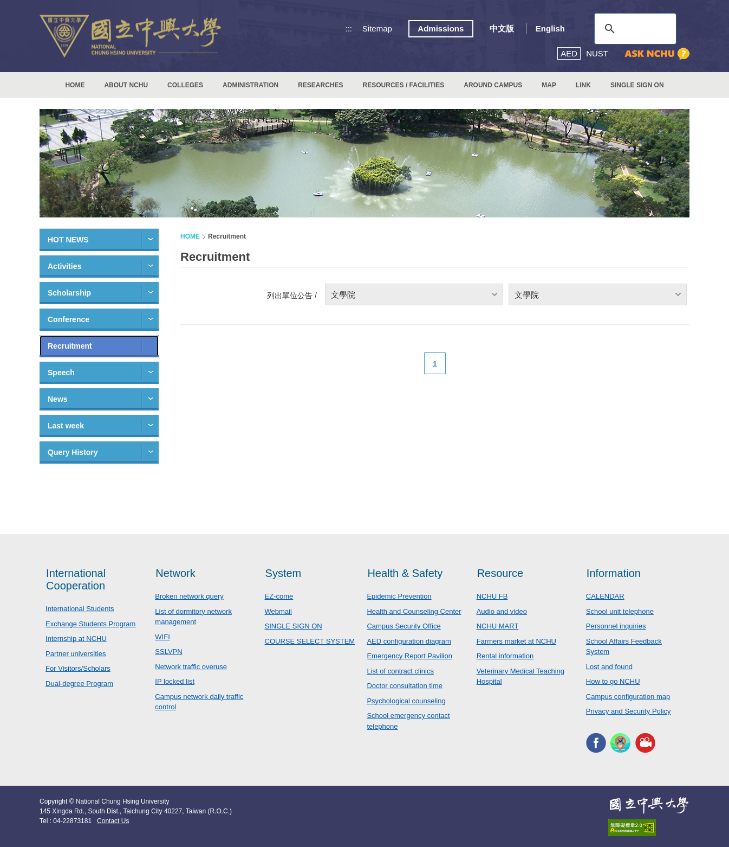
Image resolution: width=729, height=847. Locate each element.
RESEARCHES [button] (320, 85)
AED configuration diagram (409, 641)
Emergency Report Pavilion (409, 656)
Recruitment (70, 346)
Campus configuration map (628, 696)
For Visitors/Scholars (77, 668)
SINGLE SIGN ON (637, 85)
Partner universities (75, 654)
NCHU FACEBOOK (596, 743)
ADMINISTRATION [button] (250, 85)
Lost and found (609, 667)
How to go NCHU (613, 681)
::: (349, 28)
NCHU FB (492, 596)
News (58, 399)
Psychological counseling (406, 701)
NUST (597, 53)
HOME (74, 85)
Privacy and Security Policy (628, 711)
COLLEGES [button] (185, 85)
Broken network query (189, 596)
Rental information (505, 656)
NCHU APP (620, 743)
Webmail (278, 611)
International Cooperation (76, 579)
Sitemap (377, 28)
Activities (64, 266)
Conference (68, 319)
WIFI (162, 637)
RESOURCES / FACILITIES (404, 85)
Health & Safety (404, 573)
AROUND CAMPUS (493, 85)
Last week (66, 425)
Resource (500, 573)
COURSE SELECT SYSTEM (310, 641)
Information (614, 573)
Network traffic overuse (191, 667)
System (283, 573)
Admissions (441, 28)
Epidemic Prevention (399, 596)
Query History (73, 452)
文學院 (343, 294)
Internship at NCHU (76, 638)
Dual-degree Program (79, 683)
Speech (61, 372)
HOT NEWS (68, 239)
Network (175, 573)
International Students (79, 609)
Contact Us (113, 821)
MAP (549, 85)
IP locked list (174, 681)
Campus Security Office (403, 626)
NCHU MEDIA (645, 743)
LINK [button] (583, 85)
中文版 (502, 28)
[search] (633, 28)
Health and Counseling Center (414, 611)
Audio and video (502, 611)
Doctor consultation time (404, 686)
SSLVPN (168, 651)
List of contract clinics (400, 671)
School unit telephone (620, 611)
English (550, 28)
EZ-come (279, 596)
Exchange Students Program (90, 624)
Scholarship (69, 292)
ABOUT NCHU (126, 85)
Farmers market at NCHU (516, 641)
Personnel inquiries (616, 626)
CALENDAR (605, 596)
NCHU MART (498, 626)
